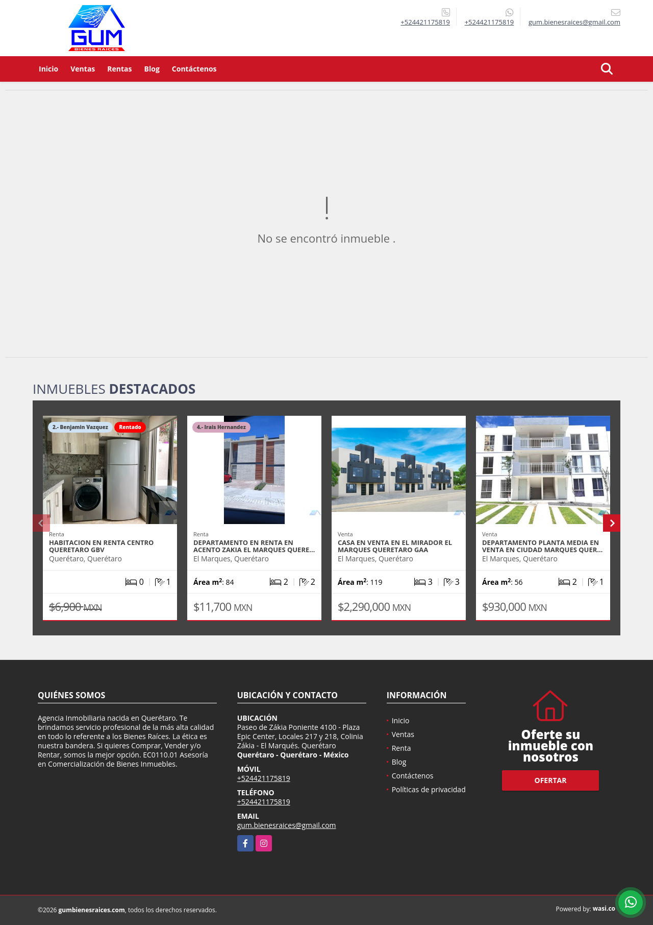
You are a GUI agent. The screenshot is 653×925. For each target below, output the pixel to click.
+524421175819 (425, 22)
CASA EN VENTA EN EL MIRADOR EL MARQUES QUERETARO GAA (395, 546)
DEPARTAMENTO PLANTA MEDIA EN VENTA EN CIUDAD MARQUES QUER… (542, 546)
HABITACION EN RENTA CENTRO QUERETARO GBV (101, 546)
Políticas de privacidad (429, 789)
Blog (152, 69)
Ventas (82, 69)
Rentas (119, 69)
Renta (401, 748)
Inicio (48, 69)
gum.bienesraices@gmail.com (286, 825)
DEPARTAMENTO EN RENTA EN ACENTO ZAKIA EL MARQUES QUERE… (254, 546)
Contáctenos (194, 69)
